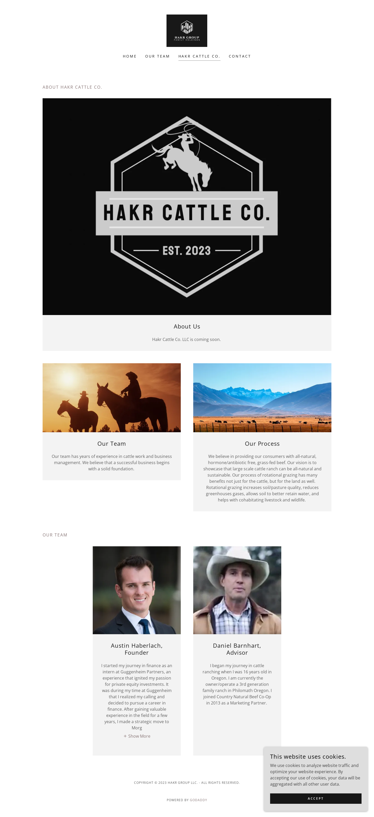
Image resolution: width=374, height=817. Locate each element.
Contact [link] (240, 56)
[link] (186, 30)
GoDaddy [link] (198, 800)
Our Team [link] (157, 56)
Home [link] (130, 56)
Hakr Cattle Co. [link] (199, 56)
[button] (136, 736)
